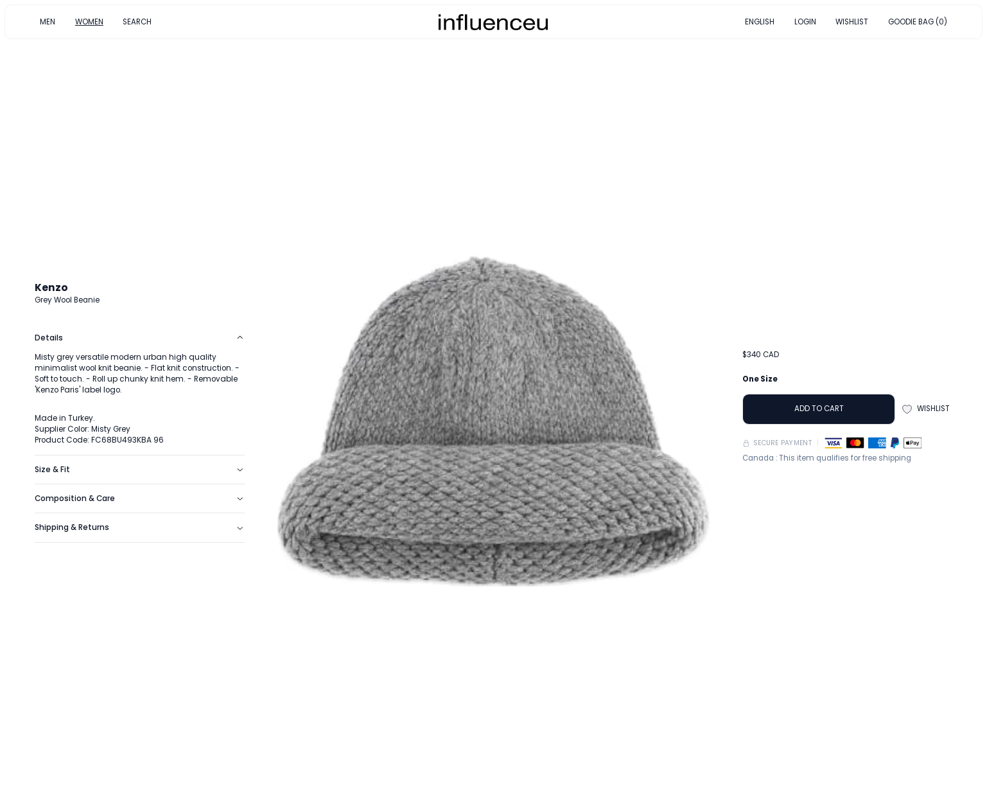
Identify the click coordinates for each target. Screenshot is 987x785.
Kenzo (51, 287)
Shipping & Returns (139, 527)
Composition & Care (139, 498)
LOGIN (805, 21)
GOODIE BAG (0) (917, 21)
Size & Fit (139, 469)
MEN (47, 21)
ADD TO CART (819, 408)
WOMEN (89, 21)
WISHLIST (851, 21)
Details (139, 338)
